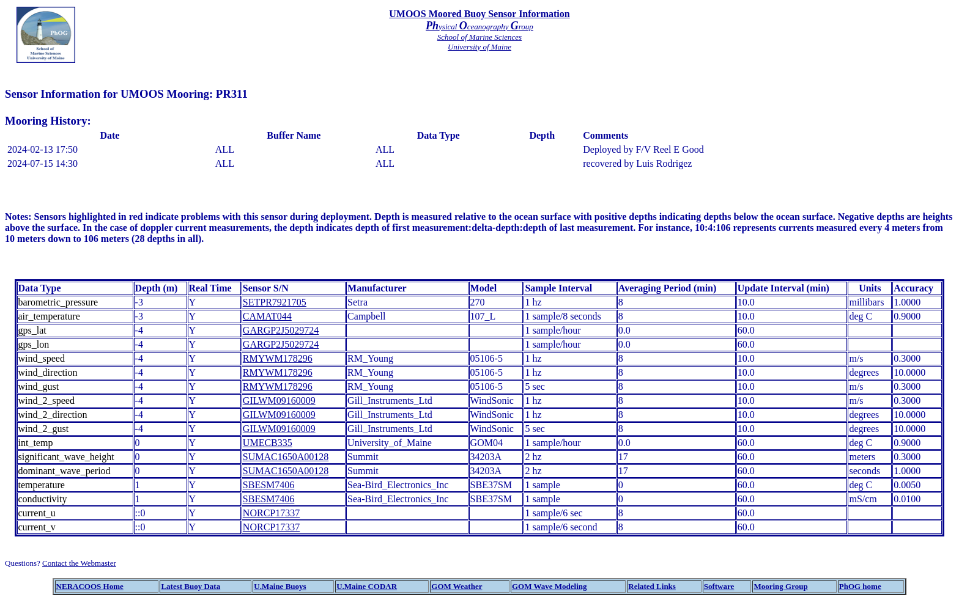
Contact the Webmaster (79, 563)
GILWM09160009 (279, 400)
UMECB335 (267, 442)
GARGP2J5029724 (281, 330)
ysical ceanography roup (479, 26)
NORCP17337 (271, 513)
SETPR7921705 (274, 302)
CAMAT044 (267, 316)
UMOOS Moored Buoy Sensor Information (479, 14)
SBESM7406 (268, 485)
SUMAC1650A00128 (285, 457)
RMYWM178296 (278, 358)
